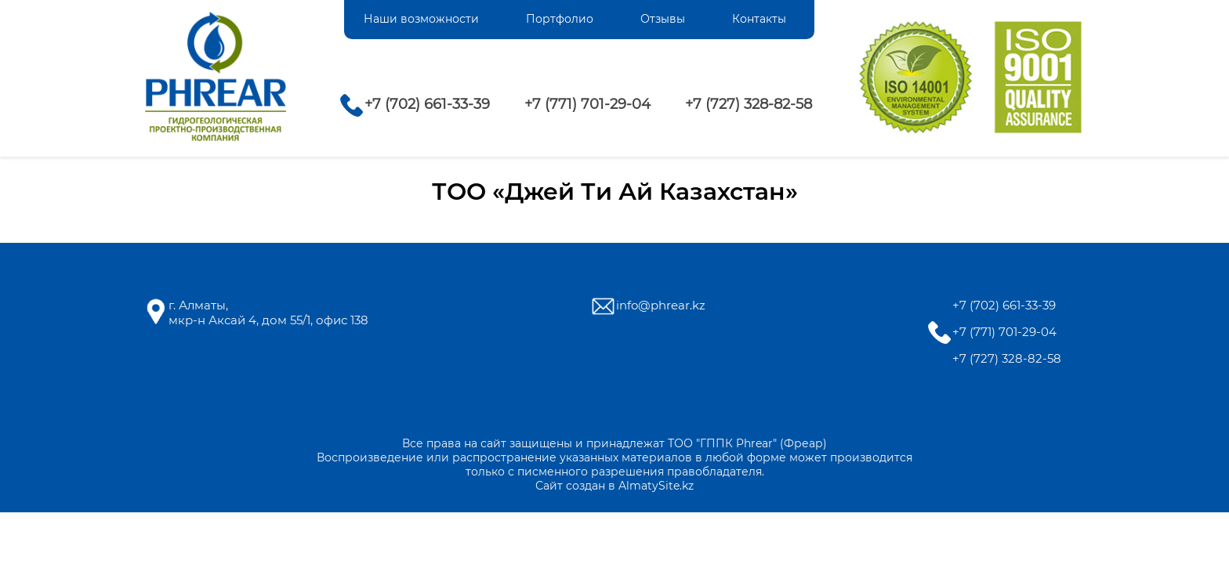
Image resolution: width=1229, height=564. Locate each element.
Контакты (759, 19)
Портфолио (559, 19)
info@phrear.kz (660, 305)
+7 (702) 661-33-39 (427, 104)
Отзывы (662, 19)
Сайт (549, 486)
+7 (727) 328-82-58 (748, 104)
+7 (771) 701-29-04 (587, 104)
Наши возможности (421, 19)
